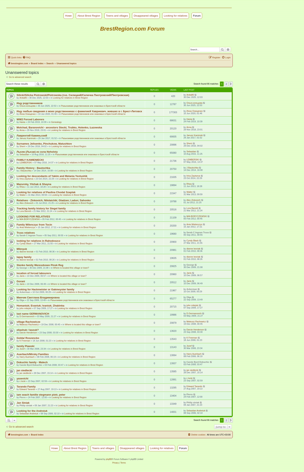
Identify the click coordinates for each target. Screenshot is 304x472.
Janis (22, 276)
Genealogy (56, 122)
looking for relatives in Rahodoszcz (38, 240)
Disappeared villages (146, 15)
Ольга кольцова (28, 106)
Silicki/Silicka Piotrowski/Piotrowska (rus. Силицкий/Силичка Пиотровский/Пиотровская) (73, 95)
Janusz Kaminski (28, 138)
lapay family (24, 257)
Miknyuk (22, 248)
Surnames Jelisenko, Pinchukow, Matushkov (44, 143)
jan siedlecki (24, 370)
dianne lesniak (26, 251)
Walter (23, 195)
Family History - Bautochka (33, 167)
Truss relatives (26, 232)
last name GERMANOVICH (33, 313)
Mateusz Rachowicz (29, 324)
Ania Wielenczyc (28, 227)
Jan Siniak (23, 402)
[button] (231, 84)
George (23, 268)
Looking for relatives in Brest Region (70, 98)
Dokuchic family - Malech (32, 362)
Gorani (21, 281)
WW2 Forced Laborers (30, 119)
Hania (22, 122)
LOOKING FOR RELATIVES (33, 216)
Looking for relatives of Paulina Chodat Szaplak (46, 192)
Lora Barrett (25, 211)
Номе (68, 15)
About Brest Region (88, 15)
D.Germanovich (27, 316)
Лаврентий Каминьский (32, 135)
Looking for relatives (175, 15)
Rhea (22, 187)
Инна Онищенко (28, 114)
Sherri (22, 146)
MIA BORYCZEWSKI (30, 219)
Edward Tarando (27, 389)
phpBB (109, 459)
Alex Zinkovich (27, 203)
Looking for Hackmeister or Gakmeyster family (45, 289)
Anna (22, 130)
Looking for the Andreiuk (32, 410)
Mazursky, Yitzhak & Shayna (34, 184)
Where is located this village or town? (71, 268)
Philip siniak (26, 405)
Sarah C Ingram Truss (31, 235)
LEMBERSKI (26, 162)
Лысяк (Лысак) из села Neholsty (37, 151)
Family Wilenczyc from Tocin (34, 224)
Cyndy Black (26, 243)
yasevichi (22, 378)
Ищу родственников (29, 103)
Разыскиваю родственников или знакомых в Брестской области (93, 106)
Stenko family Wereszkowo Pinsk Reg (40, 265)
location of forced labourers (34, 273)
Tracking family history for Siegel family (41, 208)
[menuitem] (26, 57)
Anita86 (23, 98)
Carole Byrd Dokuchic (31, 365)
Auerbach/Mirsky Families (33, 354)
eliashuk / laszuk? (28, 329)
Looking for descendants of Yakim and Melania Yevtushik (52, 176)
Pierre (23, 397)
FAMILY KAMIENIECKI (30, 159)
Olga (22, 300)
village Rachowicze (28, 321)
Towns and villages (117, 15)
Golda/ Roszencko (28, 338)
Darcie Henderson (28, 332)
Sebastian (24, 154)
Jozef (22, 349)
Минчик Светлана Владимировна (38, 297)
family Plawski (25, 346)
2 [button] (226, 84)
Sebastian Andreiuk (29, 413)
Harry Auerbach (27, 357)
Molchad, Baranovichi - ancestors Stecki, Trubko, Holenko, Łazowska (59, 127)
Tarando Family (26, 386)
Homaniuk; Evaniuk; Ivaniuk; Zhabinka (40, 305)
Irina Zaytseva (26, 179)
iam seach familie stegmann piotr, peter (41, 394)
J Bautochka (26, 170)
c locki (23, 381)
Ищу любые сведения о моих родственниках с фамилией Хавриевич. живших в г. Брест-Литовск (79, 111)
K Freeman (25, 340)
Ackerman (25, 292)
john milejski (25, 308)
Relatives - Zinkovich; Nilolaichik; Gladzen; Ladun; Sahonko (54, 200)
